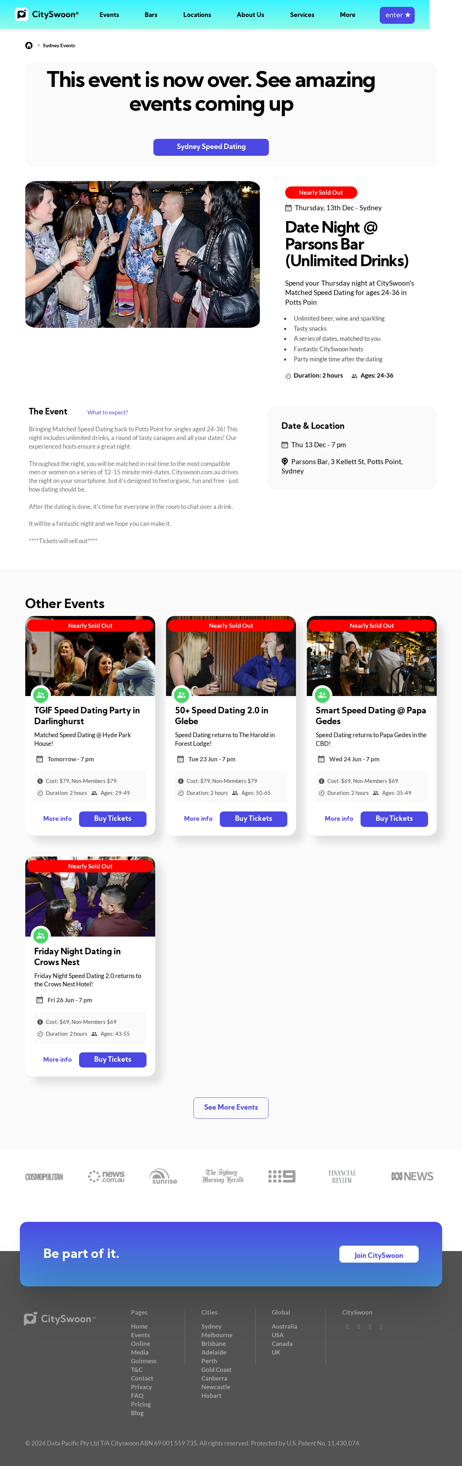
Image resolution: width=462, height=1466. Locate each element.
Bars (158, 15)
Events (111, 15)
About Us (267, 15)
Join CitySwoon (379, 1256)
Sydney (211, 1326)
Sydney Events (59, 45)
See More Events (231, 1107)
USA (278, 1335)
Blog (137, 1412)
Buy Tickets (112, 819)
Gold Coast (216, 1369)
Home (139, 1326)
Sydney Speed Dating (211, 147)
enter (429, 15)
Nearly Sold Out (321, 192)
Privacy (141, 1386)
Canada (282, 1343)
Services (324, 15)
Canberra (214, 1378)
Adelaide (213, 1352)
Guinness (143, 1360)
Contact (142, 1378)
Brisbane (213, 1343)
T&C (137, 1369)
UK (276, 1352)
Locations (209, 15)
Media (140, 1352)
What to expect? (107, 412)
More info (57, 819)
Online (140, 1343)
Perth (209, 1360)
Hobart (211, 1395)
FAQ (137, 1395)
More (375, 15)
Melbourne (216, 1335)
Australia (284, 1326)
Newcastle (215, 1386)
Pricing (141, 1403)
